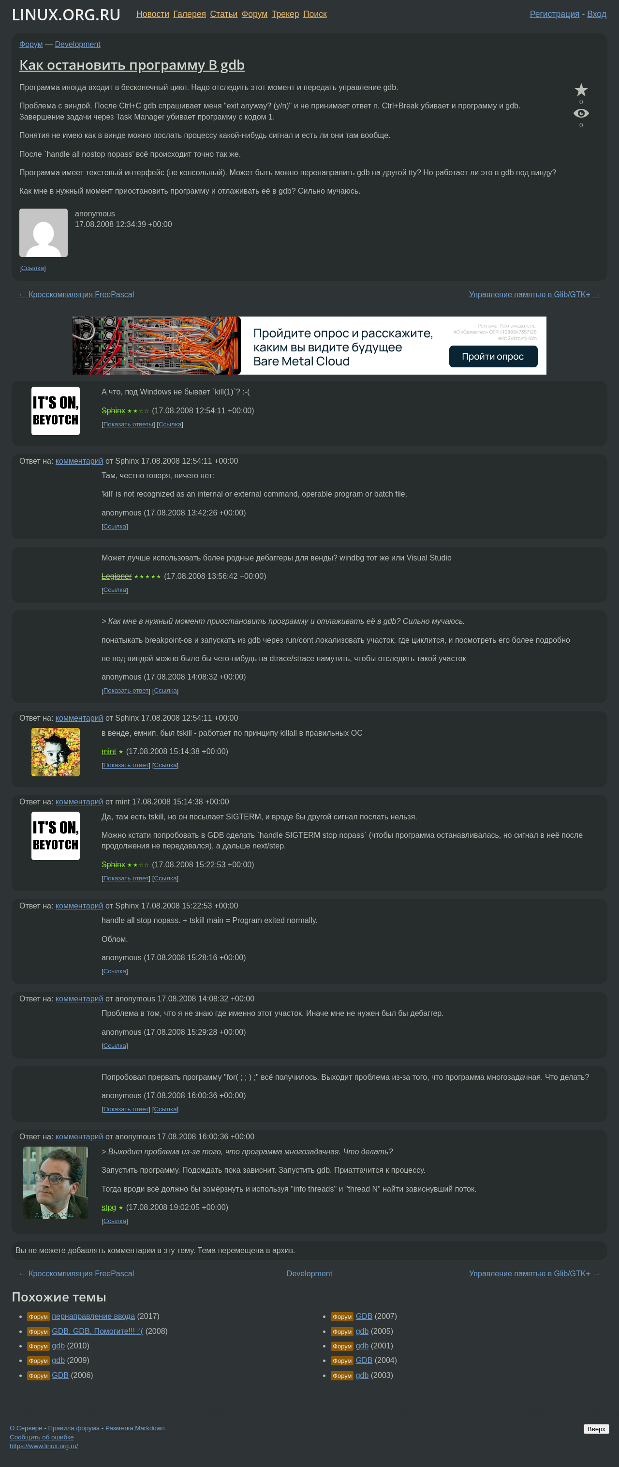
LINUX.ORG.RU (66, 14)
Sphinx (113, 411)
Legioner (117, 576)
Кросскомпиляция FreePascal (81, 294)
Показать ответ (126, 691)
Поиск (315, 14)
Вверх (596, 1429)
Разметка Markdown (135, 1428)
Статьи (223, 14)
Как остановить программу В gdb (132, 64)
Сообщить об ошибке (42, 1437)
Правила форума (74, 1428)
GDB (60, 1375)
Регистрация (555, 14)
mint (109, 751)
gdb (58, 1346)
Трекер (285, 14)
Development (78, 44)
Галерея (190, 14)
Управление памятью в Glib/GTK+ (529, 294)
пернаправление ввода (93, 1316)
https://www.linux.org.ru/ (44, 1446)
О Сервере (26, 1428)
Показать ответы (128, 424)
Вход (596, 14)
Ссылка (32, 268)
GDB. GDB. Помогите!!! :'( (97, 1331)
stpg (109, 1207)
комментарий (79, 461)
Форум (254, 14)
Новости (152, 14)
